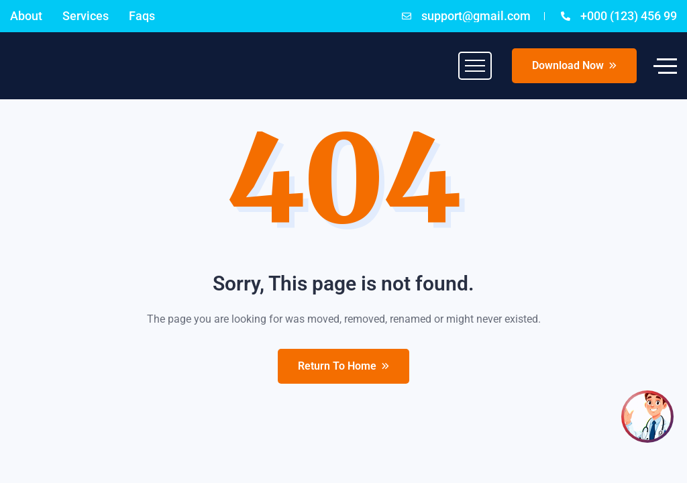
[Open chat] (647, 416)
